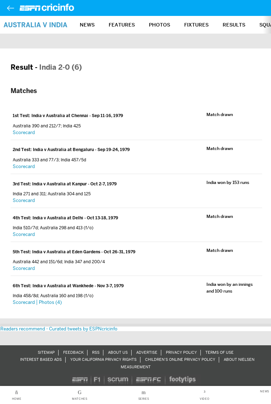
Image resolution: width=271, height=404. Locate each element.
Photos (159, 25)
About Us (118, 352)
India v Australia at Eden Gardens (66, 252)
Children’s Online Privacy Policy (180, 359)
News (87, 25)
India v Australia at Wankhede (63, 286)
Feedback (73, 352)
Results (234, 25)
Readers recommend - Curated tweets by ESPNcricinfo (59, 329)
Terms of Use (219, 352)
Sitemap (46, 352)
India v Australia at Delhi (58, 218)
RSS (96, 352)
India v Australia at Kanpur (60, 184)
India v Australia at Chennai (60, 116)
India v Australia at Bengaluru (64, 149)
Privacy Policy (181, 352)
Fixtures (196, 25)
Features (122, 25)
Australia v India (35, 25)
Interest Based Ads (41, 359)
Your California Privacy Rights (103, 359)
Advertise (146, 352)
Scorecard (24, 132)
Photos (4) (50, 302)
